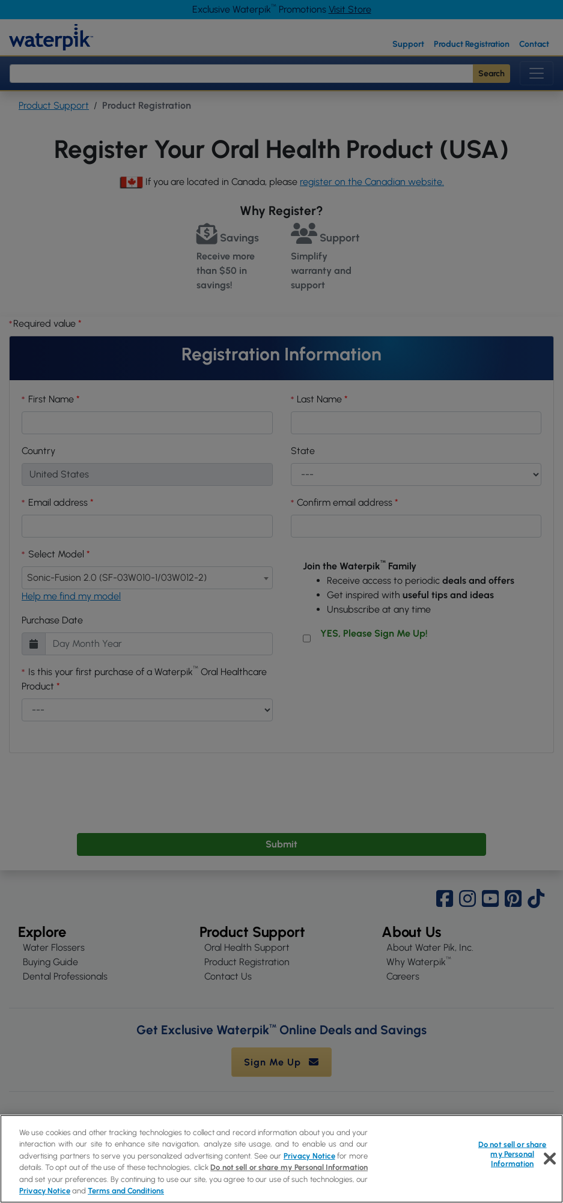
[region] (281, 1159)
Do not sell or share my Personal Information (289, 1167)
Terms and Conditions (126, 1190)
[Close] (550, 1158)
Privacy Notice (309, 1155)
